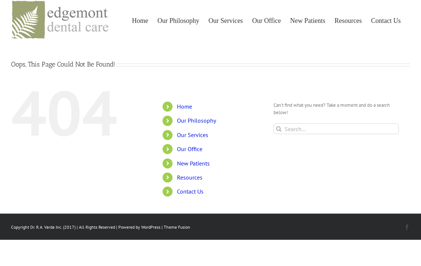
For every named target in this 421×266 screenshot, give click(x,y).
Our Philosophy (196, 120)
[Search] (279, 128)
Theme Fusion (177, 227)
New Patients (193, 163)
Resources (189, 177)
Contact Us (190, 191)
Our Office (189, 149)
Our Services (192, 135)
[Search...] (336, 128)
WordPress (150, 227)
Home (184, 106)
